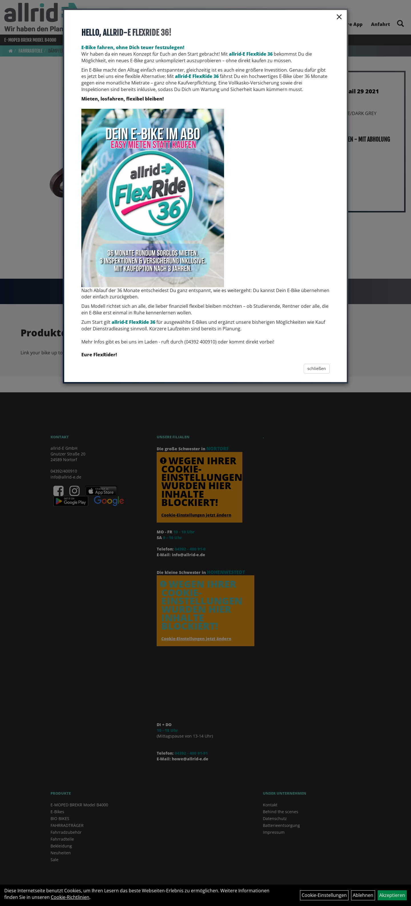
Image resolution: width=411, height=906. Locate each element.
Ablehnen (363, 895)
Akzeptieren (392, 895)
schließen (316, 368)
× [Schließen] (339, 16)
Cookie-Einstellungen (324, 895)
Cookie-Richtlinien (70, 897)
